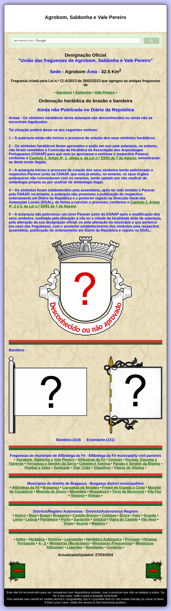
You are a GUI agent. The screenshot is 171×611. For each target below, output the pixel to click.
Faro (136, 515)
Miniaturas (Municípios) (69, 543)
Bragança (51, 487)
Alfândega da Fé (91, 460)
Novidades (95, 547)
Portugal (132, 539)
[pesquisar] (76, 40)
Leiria (17, 519)
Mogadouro (99, 491)
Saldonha (83, 92)
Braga (45, 515)
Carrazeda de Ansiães (80, 487)
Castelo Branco (86, 515)
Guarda (150, 515)
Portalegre (49, 519)
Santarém (82, 519)
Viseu (68, 523)
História (54, 539)
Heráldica (37, 539)
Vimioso (77, 495)
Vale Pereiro (104, 92)
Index (20, 539)
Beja (33, 515)
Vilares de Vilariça (129, 468)
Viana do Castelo (123, 519)
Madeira (98, 523)
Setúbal (99, 519)
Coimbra (109, 515)
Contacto (114, 547)
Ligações (74, 547)
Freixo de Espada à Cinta (123, 487)
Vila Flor (154, 491)
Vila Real (148, 519)
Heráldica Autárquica (104, 539)
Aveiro (20, 515)
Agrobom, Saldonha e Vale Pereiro (45, 460)
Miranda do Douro (51, 491)
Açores (82, 523)
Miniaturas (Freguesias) (112, 543)
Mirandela (78, 491)
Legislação (73, 539)
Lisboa (31, 519)
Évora (124, 515)
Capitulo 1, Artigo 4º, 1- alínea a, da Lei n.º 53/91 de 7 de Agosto (82, 158)
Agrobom (64, 92)
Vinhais (94, 495)
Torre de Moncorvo (128, 491)
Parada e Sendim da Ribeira (136, 464)
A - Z (42, 543)
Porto (66, 519)
